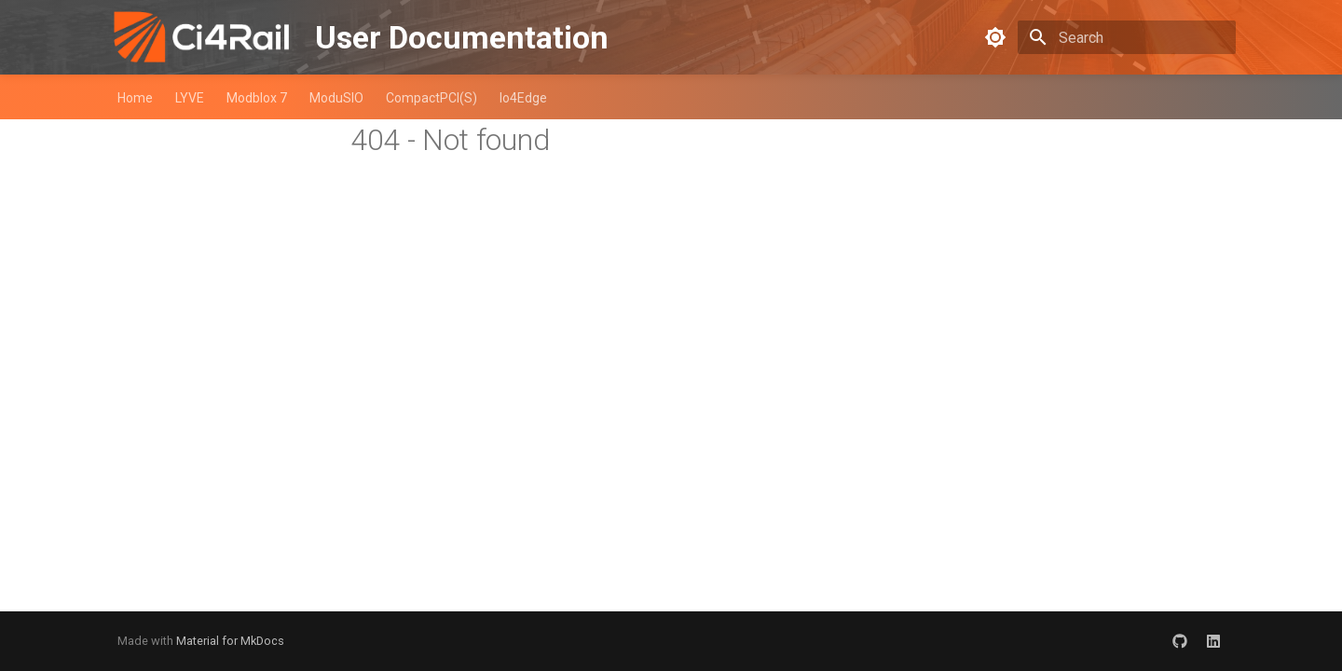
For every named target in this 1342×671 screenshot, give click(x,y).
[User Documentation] (201, 37)
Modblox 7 (256, 97)
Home (135, 97)
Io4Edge (523, 97)
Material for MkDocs (230, 641)
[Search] (1127, 37)
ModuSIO (336, 97)
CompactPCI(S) (431, 97)
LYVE (189, 97)
